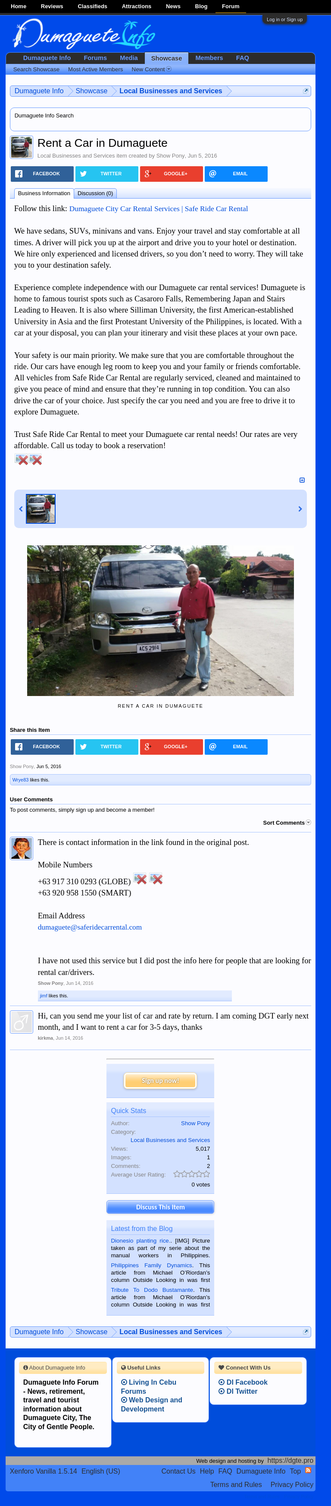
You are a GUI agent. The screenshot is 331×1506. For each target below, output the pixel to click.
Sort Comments (287, 822)
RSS (308, 1470)
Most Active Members (95, 69)
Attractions (137, 6)
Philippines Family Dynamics (151, 1265)
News (173, 6)
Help (207, 1471)
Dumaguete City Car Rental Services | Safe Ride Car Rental (158, 209)
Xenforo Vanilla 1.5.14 (43, 1471)
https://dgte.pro (291, 1460)
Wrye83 (20, 779)
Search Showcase (36, 69)
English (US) (100, 1471)
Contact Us (179, 1471)
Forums (95, 57)
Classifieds (92, 6)
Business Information (44, 193)
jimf (43, 995)
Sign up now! (160, 1080)
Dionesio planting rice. (140, 1240)
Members (209, 57)
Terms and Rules (236, 1484)
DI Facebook (243, 1382)
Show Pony (170, 155)
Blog (201, 6)
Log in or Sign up (285, 19)
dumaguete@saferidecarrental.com (90, 927)
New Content (152, 69)
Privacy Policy (292, 1484)
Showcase (166, 58)
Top (295, 1471)
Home (18, 6)
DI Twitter (238, 1391)
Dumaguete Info (47, 57)
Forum (230, 6)
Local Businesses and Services (76, 155)
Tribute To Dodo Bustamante (152, 1290)
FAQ (242, 57)
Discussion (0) (95, 193)
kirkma (45, 1038)
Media (129, 57)
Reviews (52, 6)
